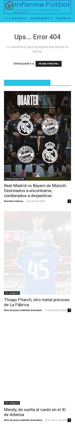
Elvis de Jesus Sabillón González (23, 310)
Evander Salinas (13, 201)
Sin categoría (12, 293)
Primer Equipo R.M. (15, 178)
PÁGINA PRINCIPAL (49, 63)
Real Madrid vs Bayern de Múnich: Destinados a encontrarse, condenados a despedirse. (35, 190)
